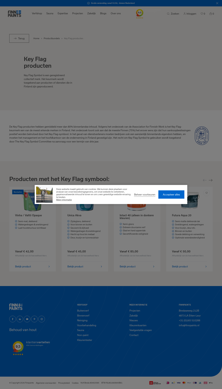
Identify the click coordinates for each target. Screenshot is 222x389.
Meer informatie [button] (64, 200)
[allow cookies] (171, 194)
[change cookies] (144, 195)
